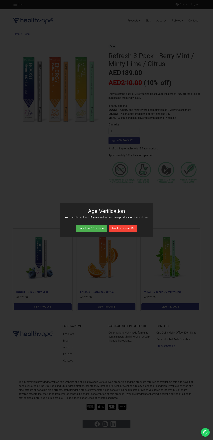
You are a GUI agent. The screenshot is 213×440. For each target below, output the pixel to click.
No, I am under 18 (122, 228)
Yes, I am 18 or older (91, 228)
